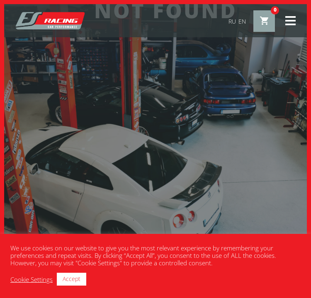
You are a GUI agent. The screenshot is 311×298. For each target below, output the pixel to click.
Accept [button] (71, 279)
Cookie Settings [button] (31, 279)
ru (232, 21)
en (242, 21)
